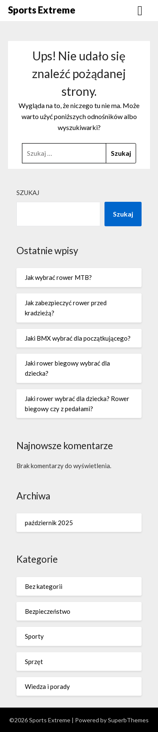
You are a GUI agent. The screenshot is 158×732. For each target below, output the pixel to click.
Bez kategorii (43, 586)
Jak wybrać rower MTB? (58, 277)
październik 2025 (49, 522)
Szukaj (27, 192)
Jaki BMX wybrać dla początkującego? (78, 338)
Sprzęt (34, 661)
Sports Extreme (41, 10)
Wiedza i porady (47, 686)
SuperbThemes (128, 720)
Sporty (34, 636)
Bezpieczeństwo (47, 611)
